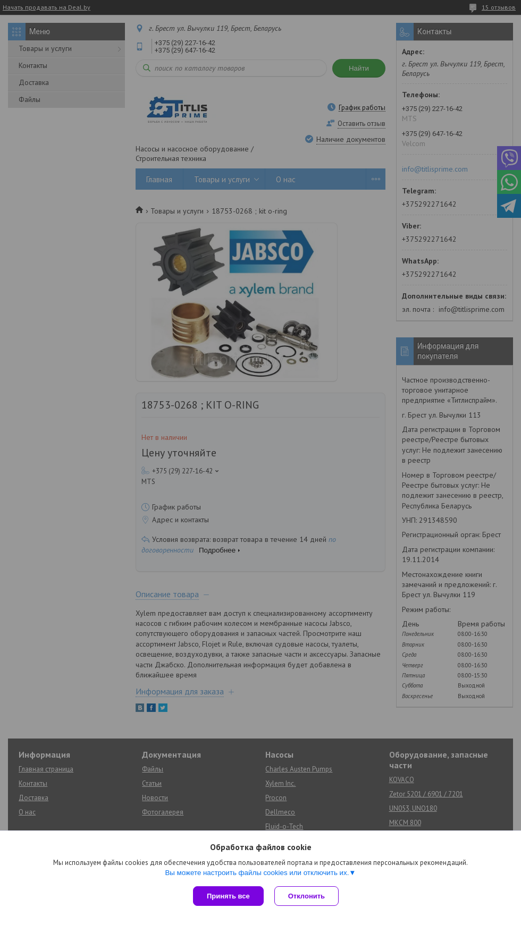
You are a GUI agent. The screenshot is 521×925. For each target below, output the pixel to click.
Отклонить (306, 896)
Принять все (228, 896)
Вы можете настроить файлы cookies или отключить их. (257, 873)
